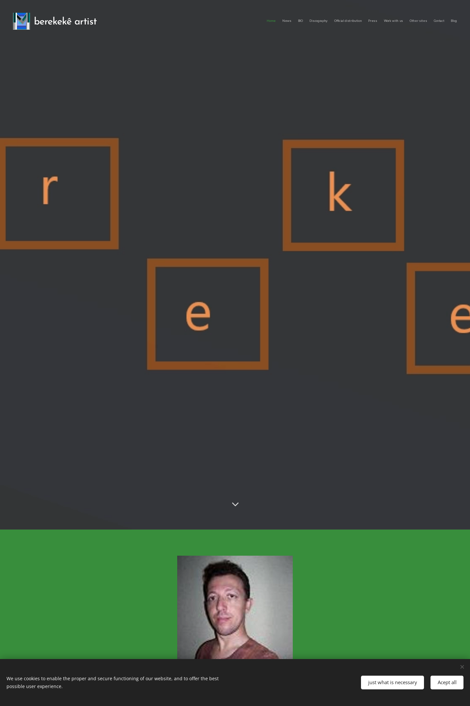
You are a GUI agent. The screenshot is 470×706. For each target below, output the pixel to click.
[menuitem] (399, 21)
